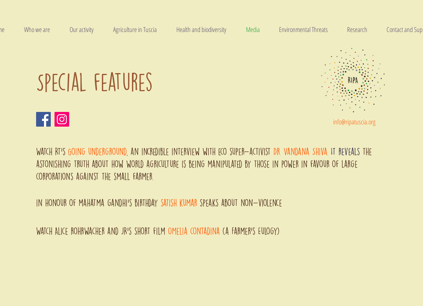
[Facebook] (43, 119)
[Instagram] (62, 119)
